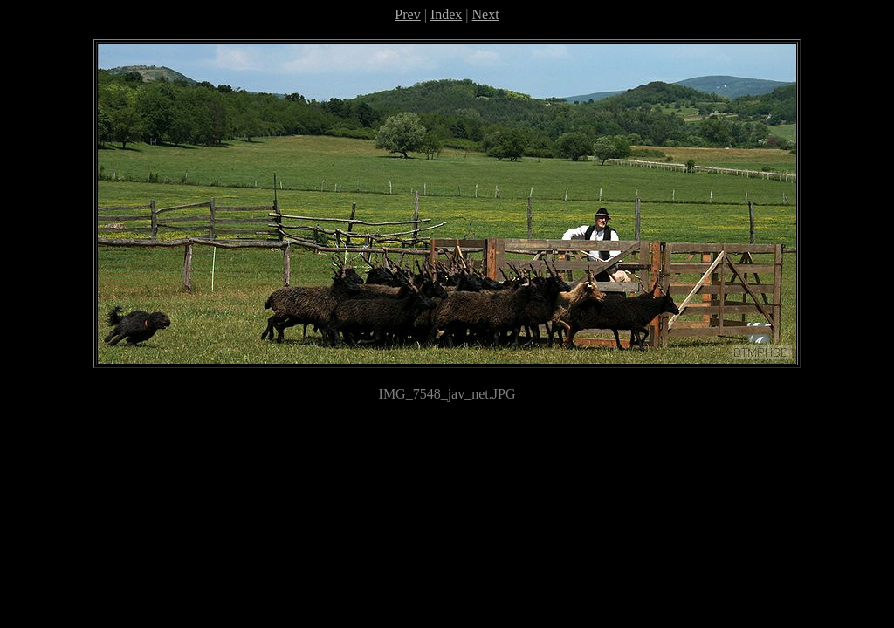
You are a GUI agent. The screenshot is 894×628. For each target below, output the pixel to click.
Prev (407, 14)
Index (446, 14)
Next (485, 14)
